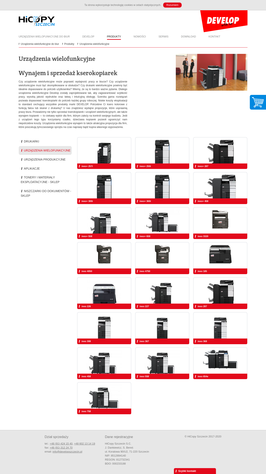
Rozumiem (172, 5)
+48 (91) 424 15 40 (61, 443)
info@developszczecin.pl (67, 451)
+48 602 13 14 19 (84, 443)
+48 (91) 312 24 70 (61, 447)
